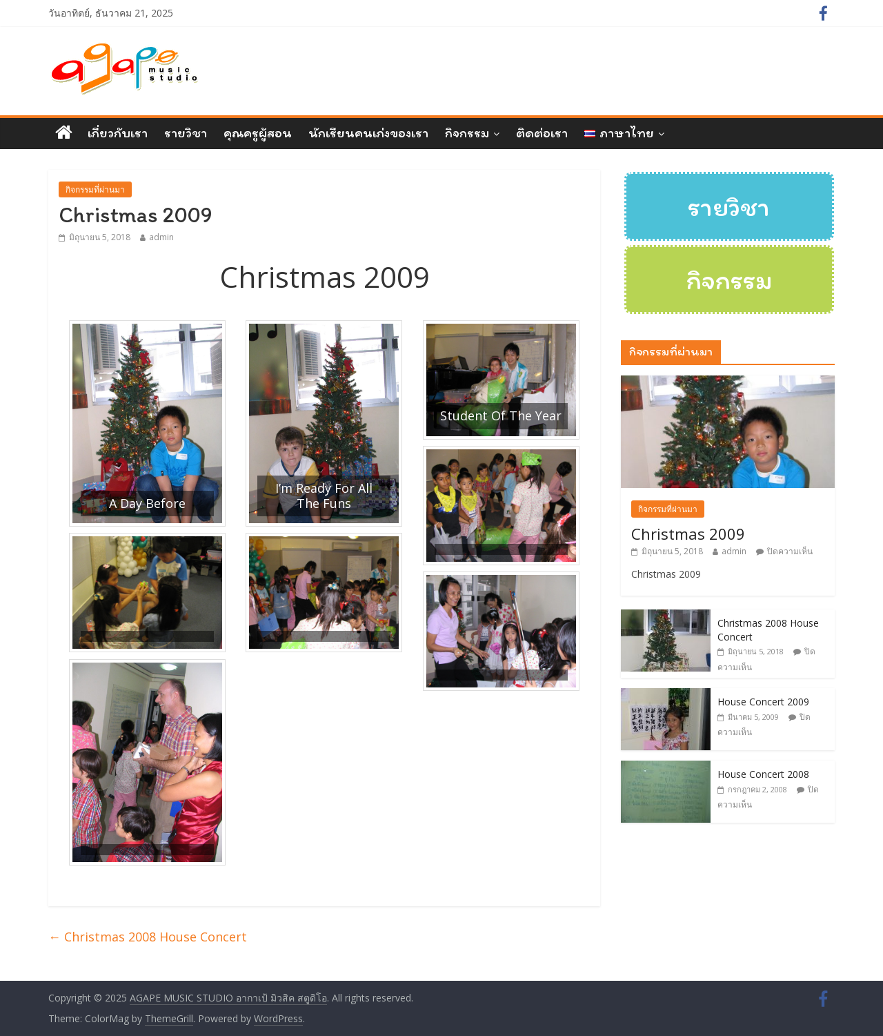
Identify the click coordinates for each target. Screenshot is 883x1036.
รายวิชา (185, 132)
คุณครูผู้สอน (258, 132)
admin (161, 237)
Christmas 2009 (688, 533)
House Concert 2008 (763, 774)
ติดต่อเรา (542, 132)
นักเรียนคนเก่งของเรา (368, 132)
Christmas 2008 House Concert (147, 936)
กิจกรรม (467, 132)
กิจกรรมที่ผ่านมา (95, 189)
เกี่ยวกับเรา (118, 132)
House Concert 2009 (763, 701)
